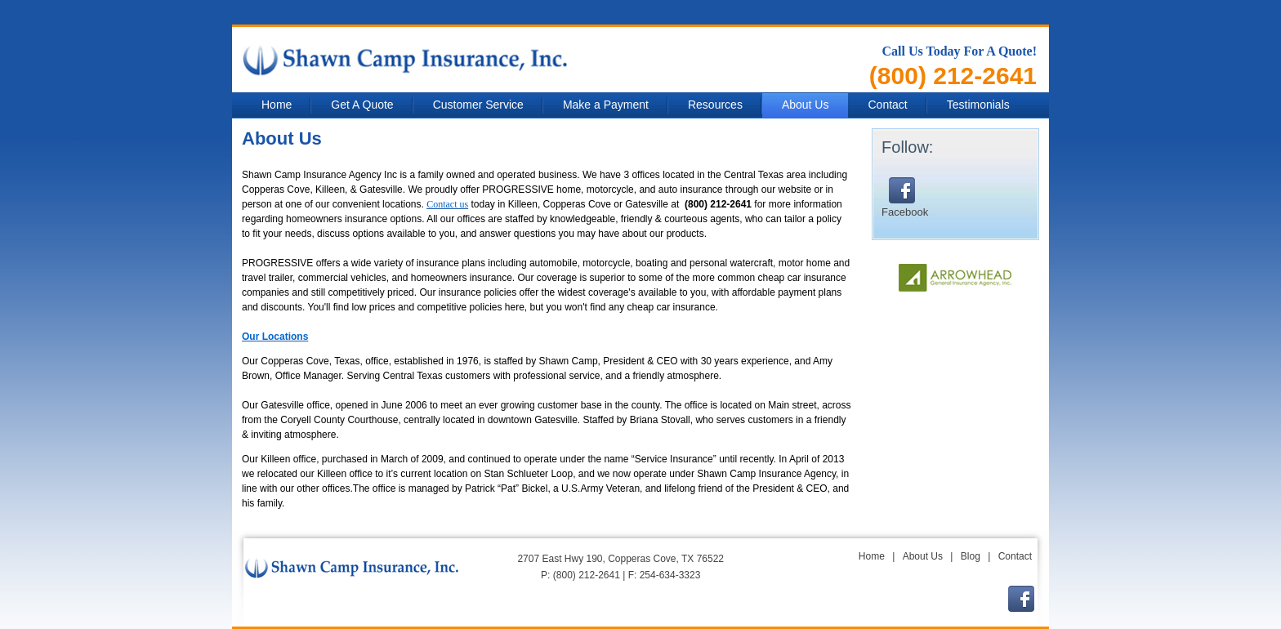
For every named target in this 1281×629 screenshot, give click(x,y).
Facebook (905, 197)
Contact (887, 104)
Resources (715, 104)
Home (276, 104)
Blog (970, 556)
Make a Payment (606, 104)
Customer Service (478, 104)
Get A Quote (362, 104)
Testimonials (978, 104)
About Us (805, 104)
